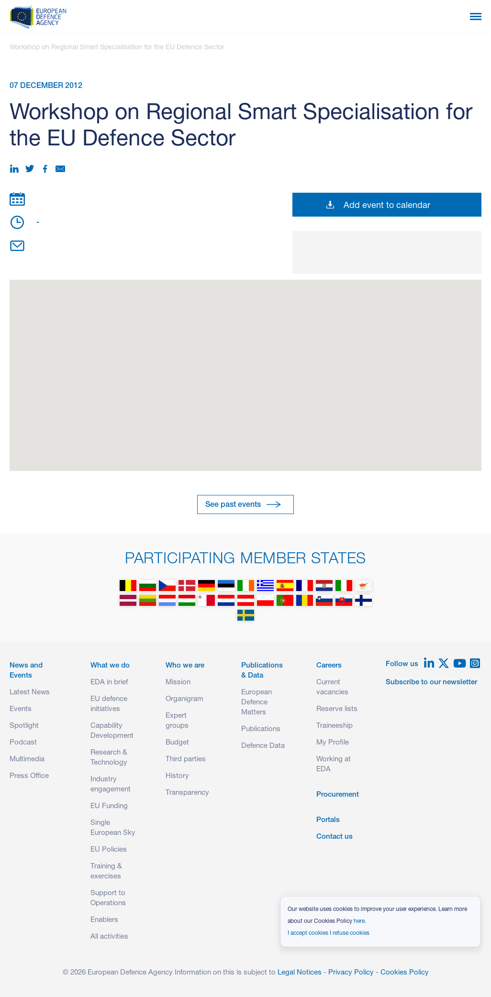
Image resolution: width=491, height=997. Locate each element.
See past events (233, 505)
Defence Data (263, 746)
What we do (110, 665)
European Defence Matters (256, 702)
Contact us (334, 837)
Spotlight (24, 726)
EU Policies (108, 850)
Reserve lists (336, 709)
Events (21, 709)
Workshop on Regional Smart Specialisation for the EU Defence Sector (117, 47)
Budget (177, 742)
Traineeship (334, 726)
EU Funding (109, 806)
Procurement (337, 795)
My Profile (332, 742)
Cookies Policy (404, 972)
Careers (329, 665)
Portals (328, 820)
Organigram (184, 699)
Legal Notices (300, 972)
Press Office (29, 776)
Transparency (187, 793)
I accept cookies (308, 933)
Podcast (23, 742)
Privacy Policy (351, 972)
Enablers (104, 920)
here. (360, 921)
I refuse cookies (349, 933)
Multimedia (27, 759)
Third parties (186, 759)
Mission (178, 682)
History (177, 776)
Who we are (185, 665)
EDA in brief (109, 682)
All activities (109, 937)
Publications (260, 729)
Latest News (30, 692)
